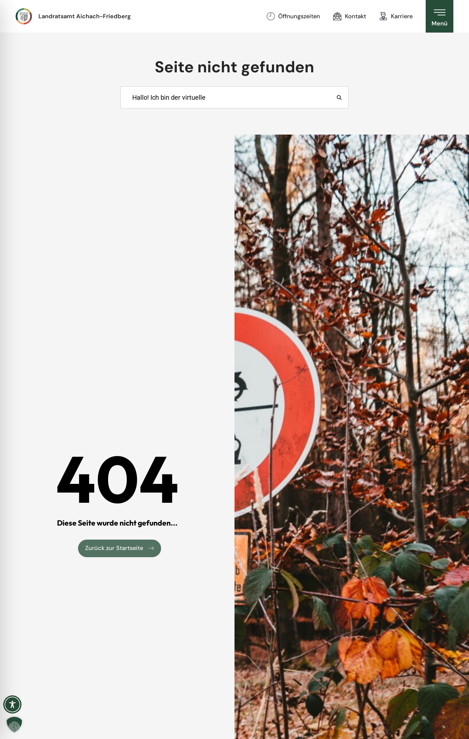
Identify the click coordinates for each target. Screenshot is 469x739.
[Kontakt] (337, 16)
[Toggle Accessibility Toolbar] (12, 704)
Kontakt (355, 16)
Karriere (402, 16)
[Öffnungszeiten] (270, 16)
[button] (14, 724)
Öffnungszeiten (299, 16)
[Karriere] (383, 16)
